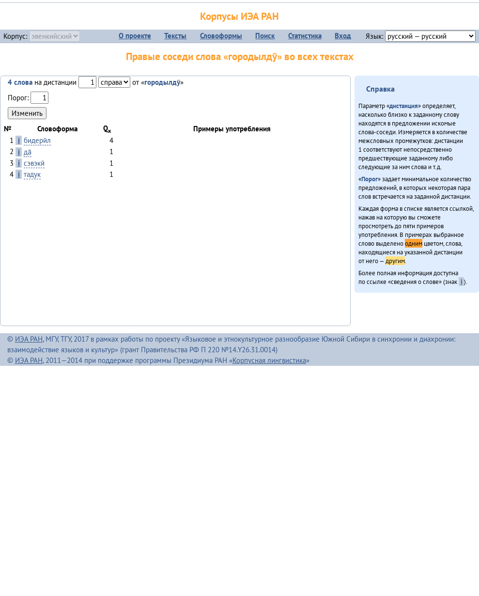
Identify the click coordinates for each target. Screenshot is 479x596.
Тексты (175, 35)
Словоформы (221, 35)
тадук (32, 174)
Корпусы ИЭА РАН (239, 16)
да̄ (27, 152)
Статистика (305, 35)
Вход (343, 35)
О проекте (135, 35)
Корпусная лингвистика (269, 360)
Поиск (265, 35)
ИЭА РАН (29, 339)
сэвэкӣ (34, 163)
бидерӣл (37, 140)
